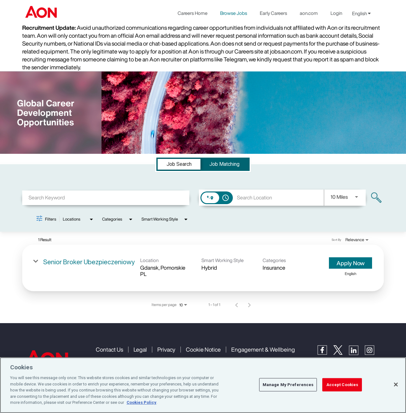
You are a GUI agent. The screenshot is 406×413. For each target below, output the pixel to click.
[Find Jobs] (376, 197)
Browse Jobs (233, 12)
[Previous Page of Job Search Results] (236, 304)
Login (336, 12)
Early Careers (273, 12)
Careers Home (192, 12)
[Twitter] (341, 353)
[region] (203, 385)
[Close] (396, 384)
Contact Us (109, 349)
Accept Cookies (342, 384)
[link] (203, 268)
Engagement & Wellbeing (263, 349)
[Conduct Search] (376, 197)
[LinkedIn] (357, 353)
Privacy (166, 349)
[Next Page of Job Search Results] (249, 304)
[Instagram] (373, 353)
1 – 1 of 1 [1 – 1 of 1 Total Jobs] (214, 305)
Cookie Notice (203, 349)
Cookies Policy (141, 402)
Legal (140, 349)
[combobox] (106, 197)
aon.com (309, 12)
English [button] (361, 13)
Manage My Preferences (288, 384)
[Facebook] (325, 353)
